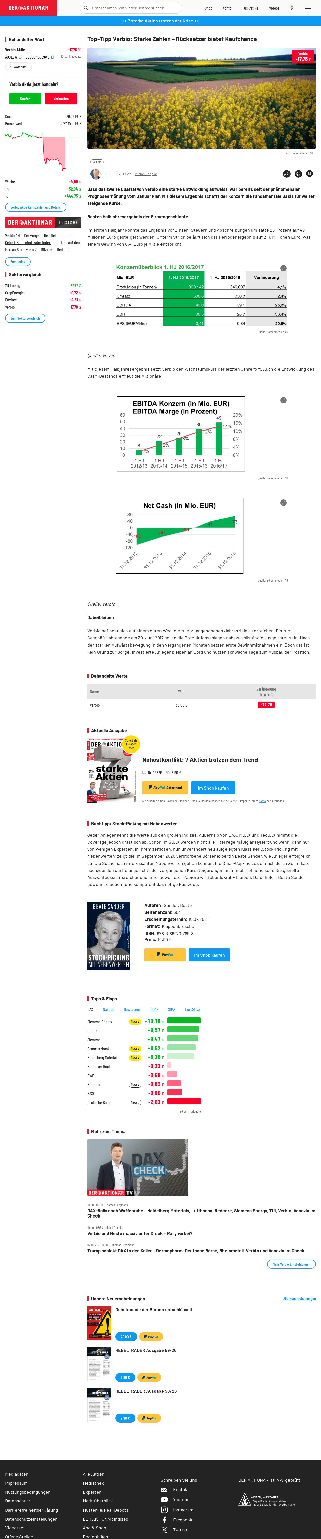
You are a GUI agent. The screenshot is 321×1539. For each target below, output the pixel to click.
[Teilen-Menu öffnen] (287, 174)
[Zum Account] (226, 8)
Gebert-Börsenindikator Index (28, 242)
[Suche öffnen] (86, 8)
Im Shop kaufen (213, 788)
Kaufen (25, 98)
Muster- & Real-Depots (106, 1510)
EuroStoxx (193, 1009)
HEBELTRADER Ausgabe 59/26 (146, 1350)
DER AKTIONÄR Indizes (105, 1519)
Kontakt (174, 1489)
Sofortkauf (165, 787)
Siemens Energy (99, 1021)
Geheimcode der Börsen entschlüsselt (153, 1309)
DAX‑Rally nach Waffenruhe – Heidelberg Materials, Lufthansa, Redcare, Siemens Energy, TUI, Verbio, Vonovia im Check (201, 1213)
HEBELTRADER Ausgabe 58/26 (146, 1391)
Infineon (93, 1030)
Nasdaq (108, 1009)
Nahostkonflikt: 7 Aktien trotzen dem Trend (200, 759)
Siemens (94, 1039)
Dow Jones (132, 1009)
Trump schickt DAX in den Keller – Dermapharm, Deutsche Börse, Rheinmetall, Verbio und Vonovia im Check (195, 1251)
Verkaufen (61, 98)
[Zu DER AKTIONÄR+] (250, 8)
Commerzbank (98, 1048)
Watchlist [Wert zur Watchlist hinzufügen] (20, 66)
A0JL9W (13, 56)
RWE (90, 1075)
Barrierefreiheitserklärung (31, 1510)
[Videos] (274, 8)
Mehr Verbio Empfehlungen (291, 1264)
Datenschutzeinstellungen (31, 1519)
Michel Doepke (146, 174)
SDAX (172, 1009)
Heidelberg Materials (102, 1057)
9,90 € (125, 1377)
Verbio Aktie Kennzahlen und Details (36, 207)
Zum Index (18, 261)
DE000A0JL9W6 (39, 56)
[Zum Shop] (208, 8)
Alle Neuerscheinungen (299, 1298)
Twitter (174, 1529)
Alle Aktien (93, 1474)
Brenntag (94, 1084)
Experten (92, 1492)
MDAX (154, 1009)
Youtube (175, 1499)
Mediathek (93, 1483)
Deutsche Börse (99, 1102)
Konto (262, 801)
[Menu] (307, 8)
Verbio (97, 161)
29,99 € (126, 1336)
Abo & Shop (94, 1527)
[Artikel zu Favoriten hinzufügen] (309, 173)
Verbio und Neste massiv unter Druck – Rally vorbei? (139, 1233)
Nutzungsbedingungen (28, 1492)
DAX (90, 1009)
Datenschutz (17, 1501)
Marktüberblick (98, 1501)
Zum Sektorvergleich (25, 318)
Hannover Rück (99, 1066)
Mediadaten (16, 1474)
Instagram (177, 1509)
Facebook (176, 1519)
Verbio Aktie (15, 49)
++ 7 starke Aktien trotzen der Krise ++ (160, 20)
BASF (91, 1093)
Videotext (15, 1527)
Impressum (16, 1483)
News (135, 1021)
